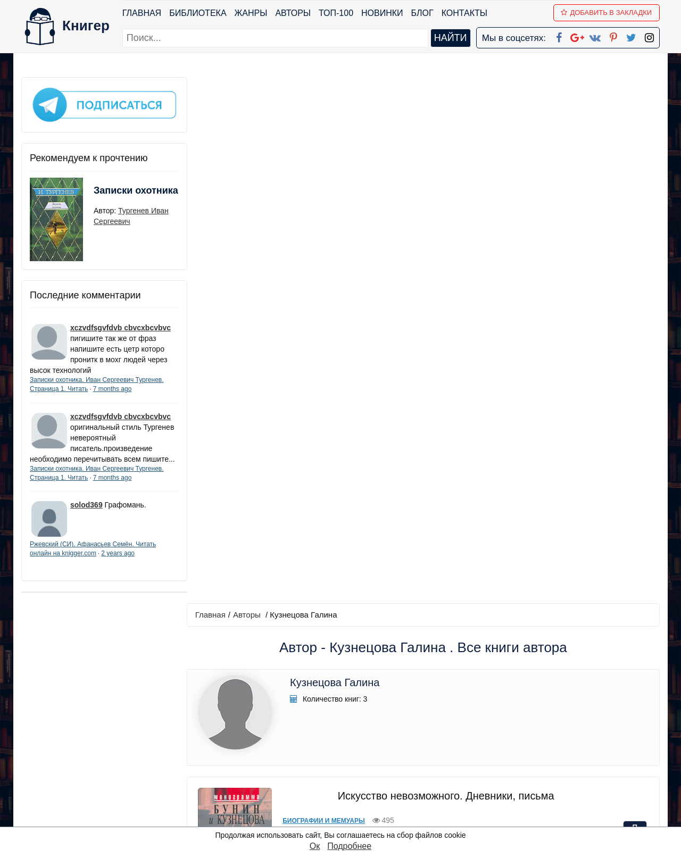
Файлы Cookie (515, 748)
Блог (422, 13)
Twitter (349, 790)
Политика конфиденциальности (550, 734)
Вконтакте (357, 762)
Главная (141, 13)
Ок (315, 846)
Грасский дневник (444, 545)
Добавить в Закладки (606, 12)
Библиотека (197, 13)
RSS (345, 817)
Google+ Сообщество (381, 748)
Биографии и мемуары (321, 294)
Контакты (464, 13)
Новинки (382, 13)
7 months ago (112, 387)
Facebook (354, 721)
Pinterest (353, 776)
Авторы (293, 13)
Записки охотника (115, 195)
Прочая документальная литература (347, 432)
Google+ (355, 734)
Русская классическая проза (334, 570)
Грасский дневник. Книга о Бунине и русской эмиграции (445, 407)
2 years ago (118, 562)
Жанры (251, 13)
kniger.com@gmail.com (556, 721)
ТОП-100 (336, 13)
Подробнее (349, 846)
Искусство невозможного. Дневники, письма (444, 270)
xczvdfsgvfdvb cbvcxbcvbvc (120, 326)
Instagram (356, 804)
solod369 (86, 514)
